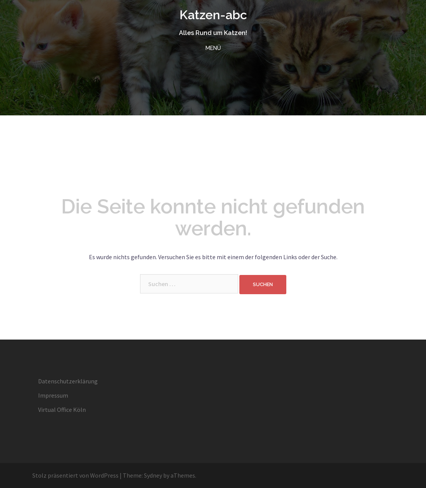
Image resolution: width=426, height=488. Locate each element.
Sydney (153, 475)
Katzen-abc (213, 15)
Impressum (53, 395)
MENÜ (213, 48)
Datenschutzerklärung (68, 381)
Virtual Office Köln (62, 409)
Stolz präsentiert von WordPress (75, 475)
